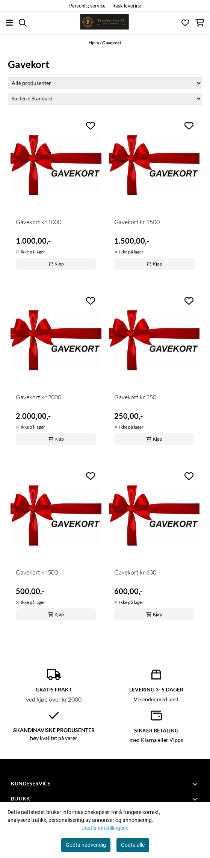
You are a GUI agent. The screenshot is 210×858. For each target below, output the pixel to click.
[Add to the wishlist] (90, 125)
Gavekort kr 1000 (38, 222)
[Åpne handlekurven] (199, 23)
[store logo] (104, 22)
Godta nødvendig (86, 845)
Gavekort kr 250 (135, 397)
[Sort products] (105, 99)
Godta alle (133, 845)
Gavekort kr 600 (135, 572)
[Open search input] (23, 23)
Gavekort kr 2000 (38, 397)
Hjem (94, 42)
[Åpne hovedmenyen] (9, 23)
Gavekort (111, 42)
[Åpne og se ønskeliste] (185, 23)
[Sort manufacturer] (105, 83)
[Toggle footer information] (196, 784)
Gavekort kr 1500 (137, 222)
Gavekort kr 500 (37, 572)
